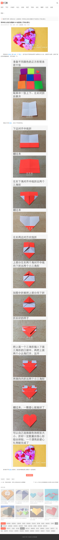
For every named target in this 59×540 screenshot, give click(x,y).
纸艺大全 (27, 528)
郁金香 (42, 523)
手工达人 (11, 530)
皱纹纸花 (47, 523)
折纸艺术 (45, 526)
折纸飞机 (30, 526)
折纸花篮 (10, 526)
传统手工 (6, 530)
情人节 (2, 479)
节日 (7, 7)
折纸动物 (21, 526)
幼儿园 (17, 528)
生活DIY (47, 528)
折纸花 (23, 523)
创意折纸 (14, 523)
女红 (37, 7)
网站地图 (35, 537)
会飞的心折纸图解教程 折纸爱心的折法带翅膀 (47, 482)
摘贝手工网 (6, 19)
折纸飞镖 (40, 526)
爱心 (20, 54)
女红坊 (37, 528)
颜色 (10, 469)
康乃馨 (38, 523)
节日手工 (8, 528)
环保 (32, 7)
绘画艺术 (37, 530)
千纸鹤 (25, 526)
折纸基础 (8, 523)
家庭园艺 (27, 530)
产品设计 (48, 530)
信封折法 (15, 526)
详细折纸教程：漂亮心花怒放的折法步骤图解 (15, 482)
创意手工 (52, 528)
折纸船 (35, 526)
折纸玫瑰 (28, 523)
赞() (29, 475)
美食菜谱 (22, 530)
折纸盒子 (5, 526)
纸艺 (27, 7)
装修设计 (43, 530)
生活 (47, 7)
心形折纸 (18, 19)
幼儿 (18, 7)
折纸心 (10, 54)
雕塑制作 (42, 528)
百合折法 (34, 523)
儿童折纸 (19, 523)
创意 (51, 7)
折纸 (22, 7)
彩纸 (10, 123)
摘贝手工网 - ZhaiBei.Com (28, 537)
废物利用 (33, 528)
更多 (2, 13)
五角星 (52, 523)
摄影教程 (32, 530)
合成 (15, 54)
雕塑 (42, 7)
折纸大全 (12, 19)
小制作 (12, 7)
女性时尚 (16, 530)
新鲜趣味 (53, 530)
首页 (2, 7)
